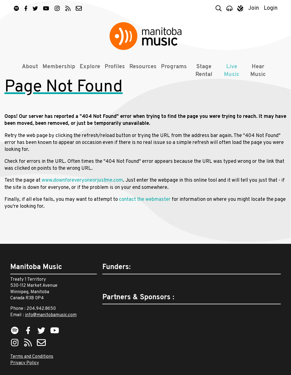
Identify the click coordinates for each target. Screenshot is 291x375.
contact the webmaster (145, 218)
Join (253, 8)
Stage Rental (202, 76)
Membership (57, 72)
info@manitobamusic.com (51, 315)
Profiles (113, 72)
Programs (172, 72)
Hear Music (259, 76)
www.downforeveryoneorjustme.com (82, 199)
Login (271, 8)
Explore (88, 72)
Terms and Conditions (31, 356)
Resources (141, 72)
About (28, 72)
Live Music (231, 76)
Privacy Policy (24, 363)
